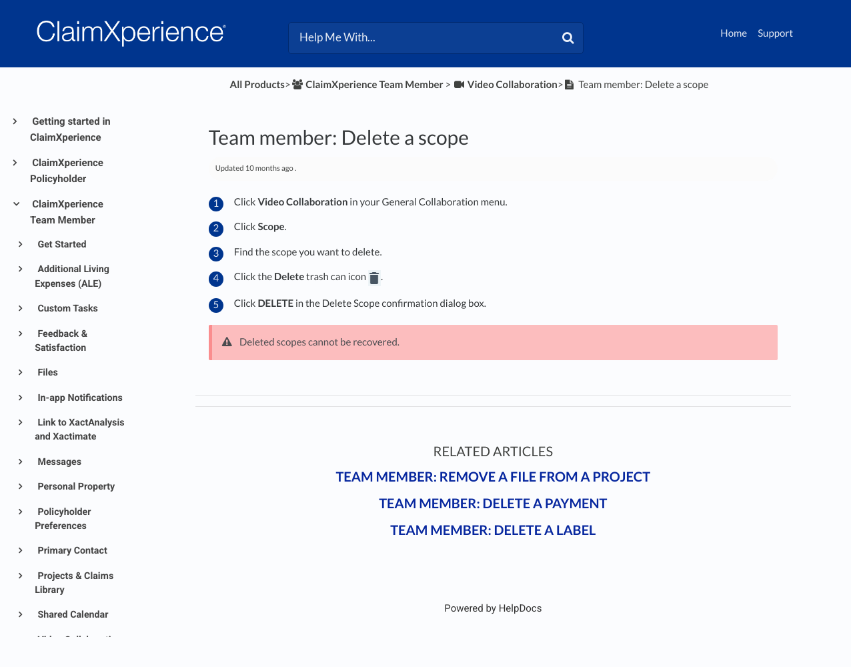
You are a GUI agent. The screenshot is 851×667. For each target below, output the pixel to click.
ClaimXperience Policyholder (66, 171)
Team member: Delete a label (493, 530)
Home (733, 33)
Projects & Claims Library (74, 583)
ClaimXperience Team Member (66, 212)
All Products (257, 85)
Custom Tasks (66, 308)
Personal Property (75, 487)
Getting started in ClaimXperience (70, 129)
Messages (58, 462)
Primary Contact (71, 551)
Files (46, 373)
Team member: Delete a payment (493, 504)
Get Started (61, 244)
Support (775, 33)
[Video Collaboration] (505, 85)
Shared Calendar (72, 615)
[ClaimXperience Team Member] (367, 85)
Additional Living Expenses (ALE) (72, 276)
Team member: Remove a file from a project (492, 477)
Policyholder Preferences (63, 519)
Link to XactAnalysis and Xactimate (79, 430)
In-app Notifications (79, 398)
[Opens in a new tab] (493, 608)
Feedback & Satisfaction (61, 341)
